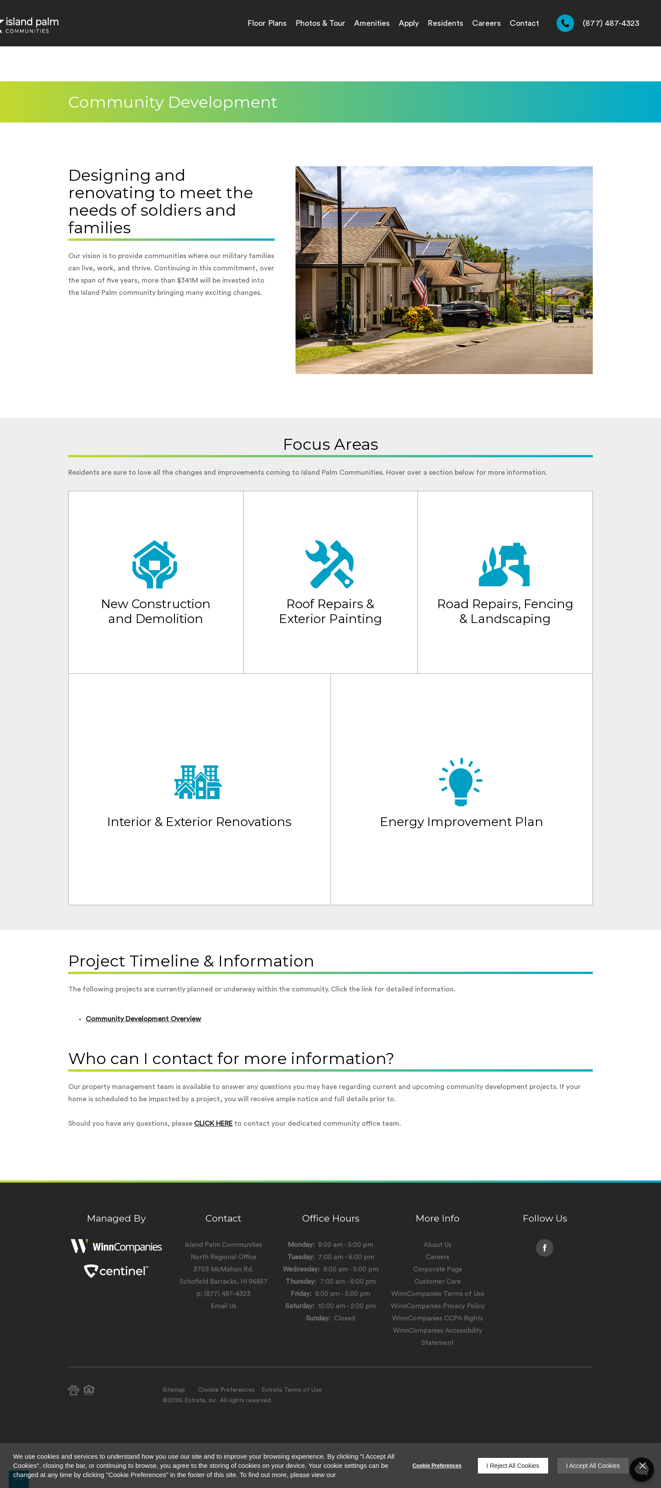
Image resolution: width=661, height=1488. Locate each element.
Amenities (372, 23)
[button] (73, 1390)
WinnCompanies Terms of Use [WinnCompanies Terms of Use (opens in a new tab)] (437, 1294)
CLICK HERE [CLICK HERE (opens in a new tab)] (213, 1123)
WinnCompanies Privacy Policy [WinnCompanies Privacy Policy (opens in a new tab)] (438, 1306)
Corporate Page (437, 1269)
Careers (486, 23)
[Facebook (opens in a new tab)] (544, 1248)
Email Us (224, 1306)
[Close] (642, 1465)
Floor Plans (267, 23)
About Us (438, 1245)
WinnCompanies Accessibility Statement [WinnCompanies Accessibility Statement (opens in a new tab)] (437, 1336)
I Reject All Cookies (513, 1465)
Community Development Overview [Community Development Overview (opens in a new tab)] (143, 1018)
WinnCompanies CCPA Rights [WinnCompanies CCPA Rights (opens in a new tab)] (437, 1318)
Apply (409, 23)
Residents (445, 23)
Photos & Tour (320, 23)
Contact (524, 23)
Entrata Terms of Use (291, 1390)
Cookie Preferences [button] (226, 1390)
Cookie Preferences (437, 1466)
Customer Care (437, 1281)
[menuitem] (267, 23)
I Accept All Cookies (593, 1465)
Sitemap (174, 1390)
